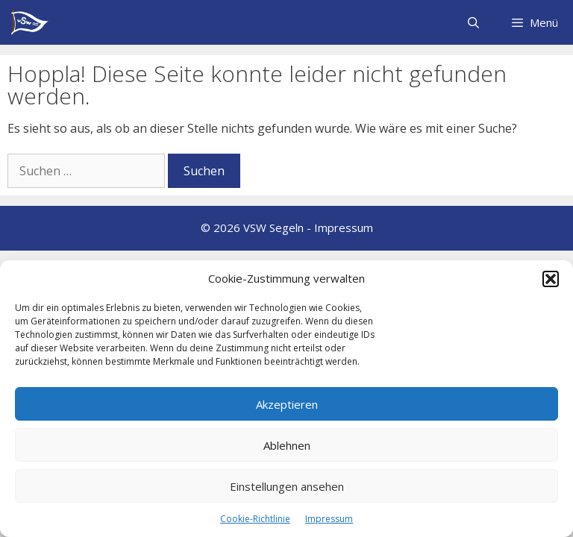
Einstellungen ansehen (287, 486)
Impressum (329, 518)
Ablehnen (286, 445)
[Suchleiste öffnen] (473, 22)
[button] (550, 278)
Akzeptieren (287, 404)
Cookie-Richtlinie (255, 518)
